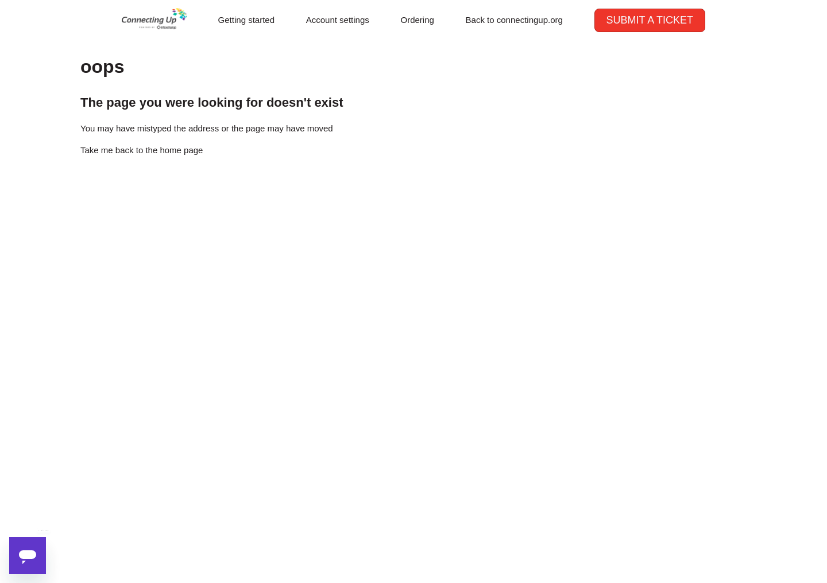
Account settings (337, 20)
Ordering (417, 20)
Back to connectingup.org (514, 20)
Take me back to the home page (141, 150)
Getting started (246, 20)
